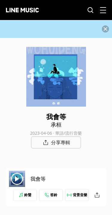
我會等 (38, 178)
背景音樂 (77, 194)
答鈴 (51, 194)
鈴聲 (25, 194)
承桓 (56, 124)
